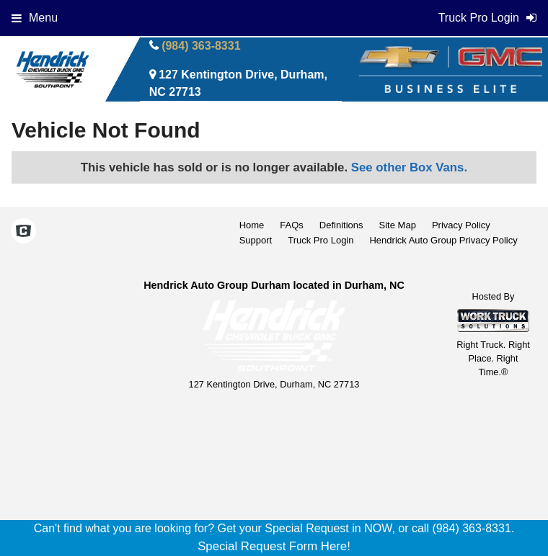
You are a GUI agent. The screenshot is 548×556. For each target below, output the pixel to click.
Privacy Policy (461, 225)
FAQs (292, 225)
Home (252, 225)
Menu (35, 18)
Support (256, 240)
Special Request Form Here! (274, 546)
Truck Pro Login (320, 240)
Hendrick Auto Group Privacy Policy (443, 240)
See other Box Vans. (409, 167)
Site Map (397, 225)
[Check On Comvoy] (23, 232)
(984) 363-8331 (201, 46)
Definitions (341, 225)
